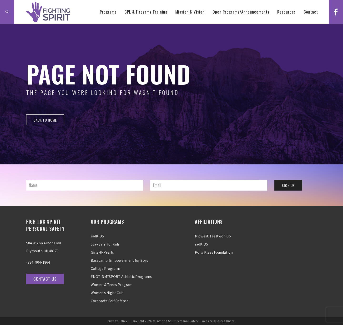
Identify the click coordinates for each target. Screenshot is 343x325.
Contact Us (45, 279)
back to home (45, 120)
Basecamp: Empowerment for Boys (119, 260)
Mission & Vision (190, 12)
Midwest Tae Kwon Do (213, 236)
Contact (311, 12)
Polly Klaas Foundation (214, 252)
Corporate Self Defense (109, 301)
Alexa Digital (226, 321)
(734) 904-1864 (38, 262)
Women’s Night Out (107, 292)
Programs (108, 12)
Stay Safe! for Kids (105, 244)
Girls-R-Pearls (102, 252)
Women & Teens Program (111, 284)
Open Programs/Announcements (240, 12)
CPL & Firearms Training (146, 12)
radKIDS (97, 236)
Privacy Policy (117, 321)
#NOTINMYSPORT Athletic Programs (121, 276)
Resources (286, 12)
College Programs (106, 268)
